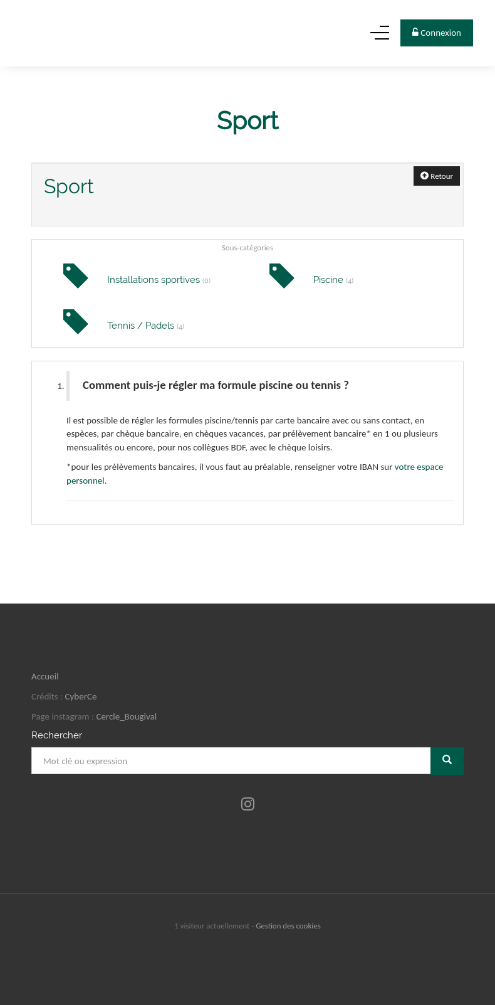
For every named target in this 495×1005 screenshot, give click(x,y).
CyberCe (81, 696)
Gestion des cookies (288, 925)
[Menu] (379, 36)
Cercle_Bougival (126, 716)
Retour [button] (436, 176)
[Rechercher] (447, 760)
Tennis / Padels (145, 325)
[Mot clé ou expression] (231, 760)
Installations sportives (159, 279)
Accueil (45, 676)
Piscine (333, 279)
